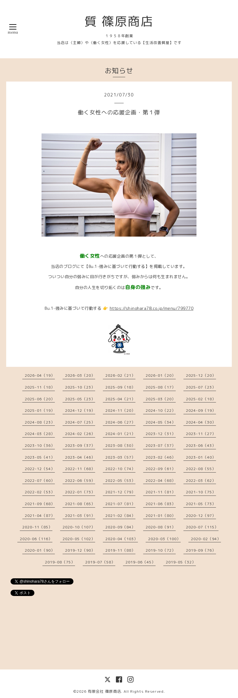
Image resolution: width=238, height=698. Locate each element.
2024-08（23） (40, 422)
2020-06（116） (36, 538)
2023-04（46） (80, 457)
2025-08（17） (161, 387)
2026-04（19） (40, 375)
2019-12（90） (80, 550)
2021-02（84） (120, 515)
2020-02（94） (206, 538)
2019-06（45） (141, 562)
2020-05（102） (79, 538)
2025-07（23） (201, 387)
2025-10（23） (80, 387)
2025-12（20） (201, 375)
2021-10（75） (201, 492)
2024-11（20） (120, 410)
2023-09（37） (80, 445)
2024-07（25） (80, 422)
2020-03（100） (164, 538)
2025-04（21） (120, 399)
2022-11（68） (80, 468)
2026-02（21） (120, 375)
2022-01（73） (80, 492)
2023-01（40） (201, 457)
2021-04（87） (40, 515)
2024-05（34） (161, 422)
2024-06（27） (120, 422)
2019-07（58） (100, 562)
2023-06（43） (201, 445)
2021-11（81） (161, 492)
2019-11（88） (120, 550)
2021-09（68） (40, 503)
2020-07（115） (202, 527)
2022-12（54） (40, 468)
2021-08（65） (80, 503)
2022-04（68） (161, 480)
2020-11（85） (37, 527)
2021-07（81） (120, 503)
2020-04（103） (121, 538)
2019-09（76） (201, 550)
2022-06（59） (80, 480)
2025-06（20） (40, 399)
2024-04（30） (201, 422)
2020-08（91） (161, 527)
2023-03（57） (120, 457)
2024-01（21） (120, 433)
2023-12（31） (161, 433)
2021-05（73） (201, 503)
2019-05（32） (181, 562)
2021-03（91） (80, 515)
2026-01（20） (161, 375)
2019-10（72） (161, 550)
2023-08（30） (120, 445)
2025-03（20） (161, 399)
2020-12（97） (201, 515)
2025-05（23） (80, 399)
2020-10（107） (79, 527)
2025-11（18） (40, 387)
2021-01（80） (161, 515)
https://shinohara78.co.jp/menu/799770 (152, 308)
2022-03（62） (201, 480)
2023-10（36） (40, 445)
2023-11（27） (201, 433)
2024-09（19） (201, 410)
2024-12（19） (80, 410)
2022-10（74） (120, 468)
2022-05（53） (120, 480)
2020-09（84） (120, 527)
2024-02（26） (80, 433)
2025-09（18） (120, 387)
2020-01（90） (40, 550)
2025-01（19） (40, 410)
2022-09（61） (161, 468)
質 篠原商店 (119, 21)
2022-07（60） (40, 480)
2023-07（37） (161, 445)
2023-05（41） (40, 457)
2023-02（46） (161, 457)
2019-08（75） (60, 562)
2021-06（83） (161, 503)
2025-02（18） (201, 399)
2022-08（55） (201, 468)
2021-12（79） (120, 492)
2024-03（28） (40, 433)
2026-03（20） (80, 375)
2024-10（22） (161, 410)
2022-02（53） (40, 492)
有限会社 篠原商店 (104, 691)
